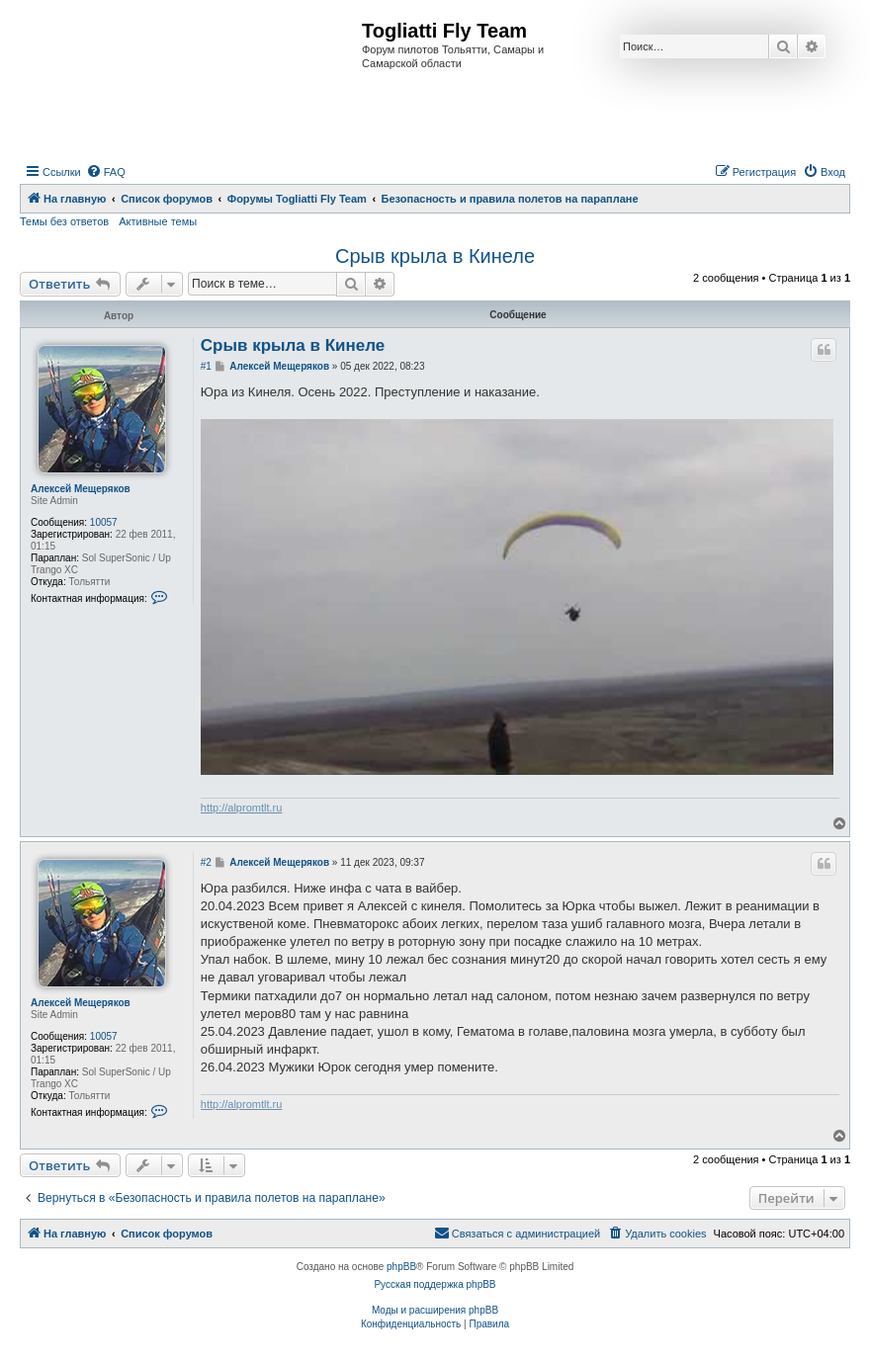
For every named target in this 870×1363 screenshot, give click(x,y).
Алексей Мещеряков (80, 488)
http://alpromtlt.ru (242, 807)
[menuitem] (106, 172)
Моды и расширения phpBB (435, 1310)
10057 (104, 522)
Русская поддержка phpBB (434, 1284)
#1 (206, 366)
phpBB (401, 1266)
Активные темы (158, 221)
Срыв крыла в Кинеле (435, 256)
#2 (206, 862)
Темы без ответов (64, 221)
